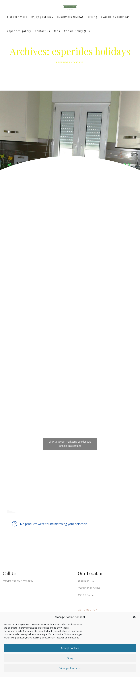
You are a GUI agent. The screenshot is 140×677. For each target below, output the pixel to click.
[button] (134, 617)
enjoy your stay (42, 16)
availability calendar (115, 16)
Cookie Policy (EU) (77, 31)
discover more (17, 16)
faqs (57, 31)
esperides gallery (19, 31)
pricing (92, 16)
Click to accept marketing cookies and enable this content (70, 443)
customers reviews (70, 16)
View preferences (70, 668)
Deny (70, 658)
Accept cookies (70, 648)
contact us (42, 31)
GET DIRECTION (88, 609)
